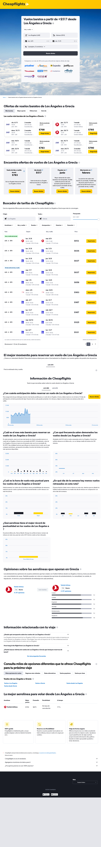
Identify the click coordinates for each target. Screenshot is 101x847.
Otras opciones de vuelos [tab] (13, 673)
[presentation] (53, 23)
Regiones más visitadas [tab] (32, 673)
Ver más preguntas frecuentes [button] (36, 656)
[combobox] (28, 29)
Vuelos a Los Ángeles (10, 683)
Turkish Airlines (19, 587)
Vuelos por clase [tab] (80, 673)
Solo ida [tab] (43, 111)
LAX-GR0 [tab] (46, 388)
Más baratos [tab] (9, 111)
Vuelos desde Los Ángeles (74, 683)
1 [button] (88, 344)
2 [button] (92, 344)
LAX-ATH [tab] (50, 365)
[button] (35, 41)
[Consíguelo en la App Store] (54, 797)
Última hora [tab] (33, 111)
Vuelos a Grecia (40, 683)
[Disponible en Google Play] (46, 797)
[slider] (98, 219)
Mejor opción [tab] (21, 111)
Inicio (4, 97)
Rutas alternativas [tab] (50, 673)
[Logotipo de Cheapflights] (14, 4)
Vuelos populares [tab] (65, 673)
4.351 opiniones (19, 592)
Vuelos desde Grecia (10, 686)
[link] (15, 191)
